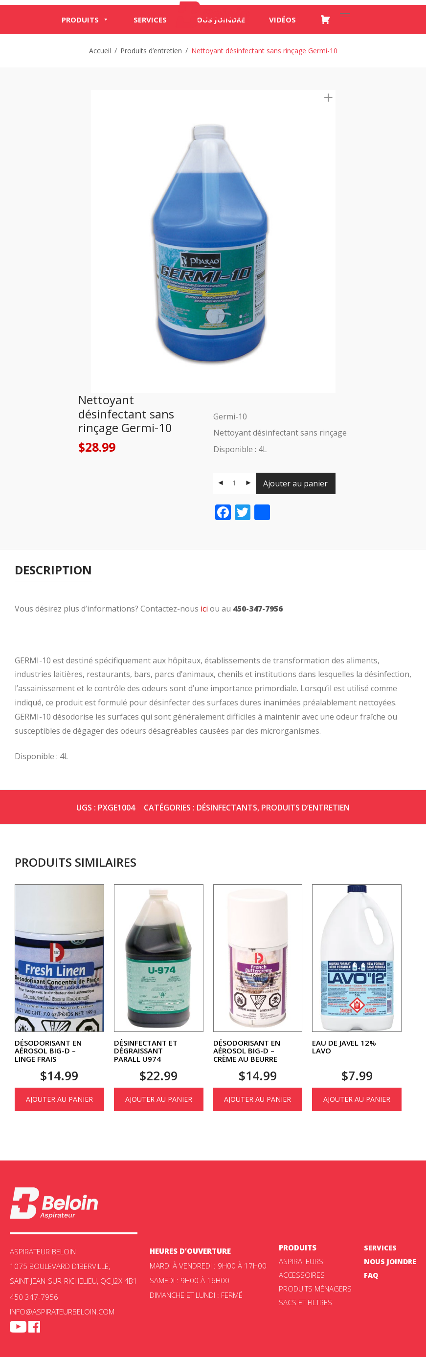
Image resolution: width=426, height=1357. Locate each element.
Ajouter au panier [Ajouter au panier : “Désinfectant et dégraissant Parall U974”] (158, 1099)
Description (53, 570)
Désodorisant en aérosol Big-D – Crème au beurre (246, 1051)
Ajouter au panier (295, 483)
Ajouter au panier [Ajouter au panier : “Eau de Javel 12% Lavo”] (356, 1099)
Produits (85, 19)
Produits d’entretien (151, 50)
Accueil (100, 50)
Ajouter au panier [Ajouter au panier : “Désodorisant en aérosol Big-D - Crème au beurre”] (257, 1099)
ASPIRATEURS (301, 1261)
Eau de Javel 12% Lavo (344, 1047)
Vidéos (282, 19)
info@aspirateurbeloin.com (62, 1311)
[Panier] (325, 19)
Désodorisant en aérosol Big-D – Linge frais (48, 1051)
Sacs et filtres (305, 1302)
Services (150, 19)
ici (204, 608)
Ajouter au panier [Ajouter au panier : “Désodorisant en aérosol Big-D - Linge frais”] (59, 1099)
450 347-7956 (34, 1297)
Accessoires (302, 1275)
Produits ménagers (315, 1288)
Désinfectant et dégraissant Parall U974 (146, 1051)
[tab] (53, 570)
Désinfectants (227, 807)
